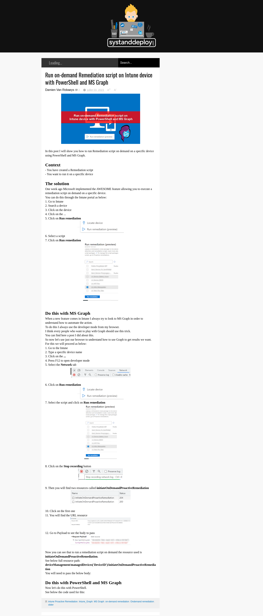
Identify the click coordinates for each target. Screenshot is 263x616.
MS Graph (99, 601)
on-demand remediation (117, 601)
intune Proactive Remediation (63, 601)
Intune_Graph (85, 601)
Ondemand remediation (142, 601)
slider (51, 604)
